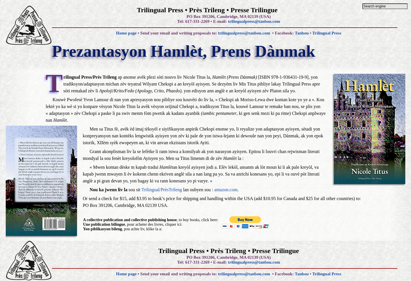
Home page (126, 33)
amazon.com (225, 189)
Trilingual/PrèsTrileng (162, 189)
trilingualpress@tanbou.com (254, 21)
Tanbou (302, 33)
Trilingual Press (326, 33)
